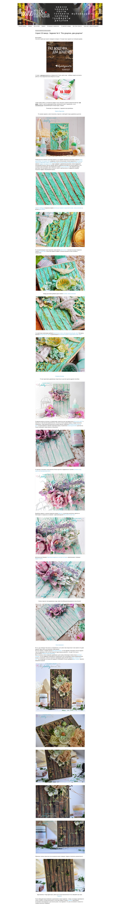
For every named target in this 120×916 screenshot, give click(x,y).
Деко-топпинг (76, 659)
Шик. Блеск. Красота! (77, 26)
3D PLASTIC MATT (78, 421)
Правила (43, 26)
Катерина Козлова (59, 376)
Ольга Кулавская (60, 645)
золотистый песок (65, 166)
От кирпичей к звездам (66, 26)
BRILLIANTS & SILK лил (69, 514)
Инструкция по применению (53, 26)
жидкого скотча (38, 558)
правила (59, 896)
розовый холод (77, 469)
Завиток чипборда (39, 208)
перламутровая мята (45, 471)
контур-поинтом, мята (45, 334)
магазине (70, 900)
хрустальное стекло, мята (60, 333)
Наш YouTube (36, 26)
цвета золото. (42, 209)
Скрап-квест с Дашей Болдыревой (91, 26)
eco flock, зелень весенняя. (69, 293)
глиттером (64, 557)
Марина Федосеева (59, 111)
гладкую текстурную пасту (45, 163)
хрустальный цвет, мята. (72, 333)
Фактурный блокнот (57, 650)
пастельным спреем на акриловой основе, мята (69, 162)
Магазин (30, 26)
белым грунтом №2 (72, 425)
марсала (37, 471)
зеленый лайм (42, 251)
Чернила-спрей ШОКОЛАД (48, 653)
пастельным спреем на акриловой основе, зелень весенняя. (68, 208)
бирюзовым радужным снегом (54, 557)
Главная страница (22, 26)
